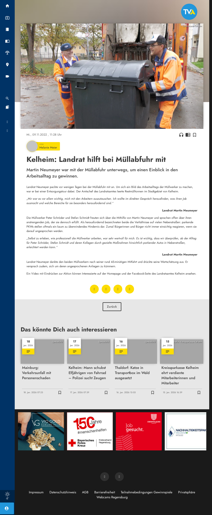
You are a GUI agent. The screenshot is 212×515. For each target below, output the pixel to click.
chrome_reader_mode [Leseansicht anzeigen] (187, 134)
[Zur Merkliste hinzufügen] (194, 135)
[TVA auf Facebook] (104, 476)
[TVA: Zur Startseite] (189, 12)
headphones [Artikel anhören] (181, 134)
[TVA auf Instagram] (119, 476)
